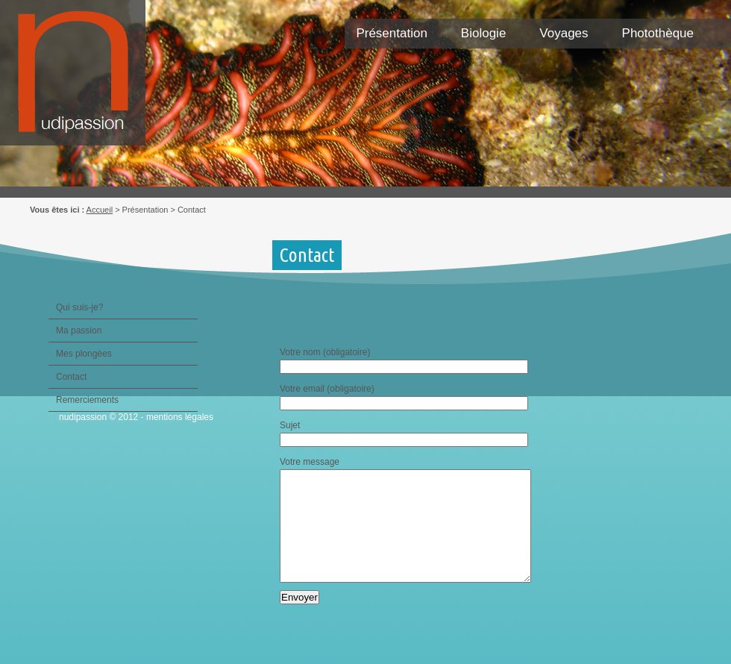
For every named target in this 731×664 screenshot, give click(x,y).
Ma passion (78, 330)
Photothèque (658, 33)
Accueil (100, 209)
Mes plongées (84, 353)
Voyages (563, 33)
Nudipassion (80, 80)
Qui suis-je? (79, 307)
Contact (71, 377)
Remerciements (87, 400)
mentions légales (179, 417)
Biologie (483, 33)
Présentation (391, 33)
